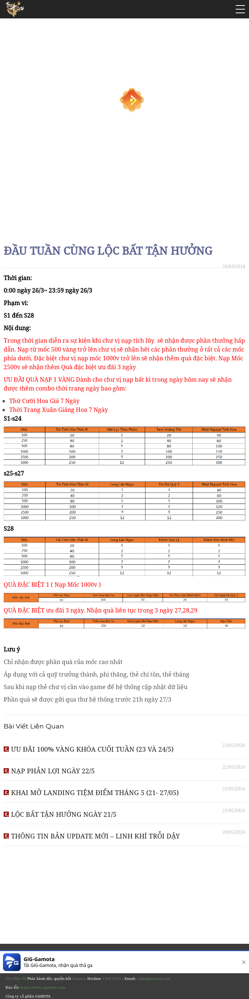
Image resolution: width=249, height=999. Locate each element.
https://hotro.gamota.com (43, 987)
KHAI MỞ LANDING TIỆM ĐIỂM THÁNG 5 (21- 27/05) (95, 792)
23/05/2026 (233, 745)
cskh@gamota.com (153, 978)
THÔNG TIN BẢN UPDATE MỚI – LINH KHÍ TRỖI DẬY (95, 836)
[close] (242, 962)
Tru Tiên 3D (16, 978)
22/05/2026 (233, 767)
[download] (220, 962)
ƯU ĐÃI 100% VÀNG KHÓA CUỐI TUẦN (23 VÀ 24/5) (92, 749)
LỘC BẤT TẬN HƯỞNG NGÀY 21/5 (63, 814)
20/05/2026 (233, 832)
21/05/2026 (233, 789)
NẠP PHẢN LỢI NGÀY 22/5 (53, 770)
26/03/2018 (233, 266)
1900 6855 (111, 978)
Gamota (79, 978)
